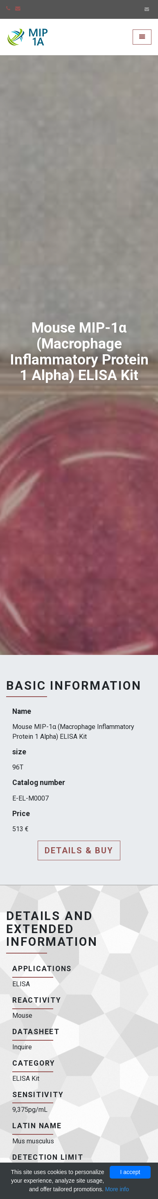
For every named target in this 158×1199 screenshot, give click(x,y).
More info (117, 1189)
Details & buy (79, 850)
